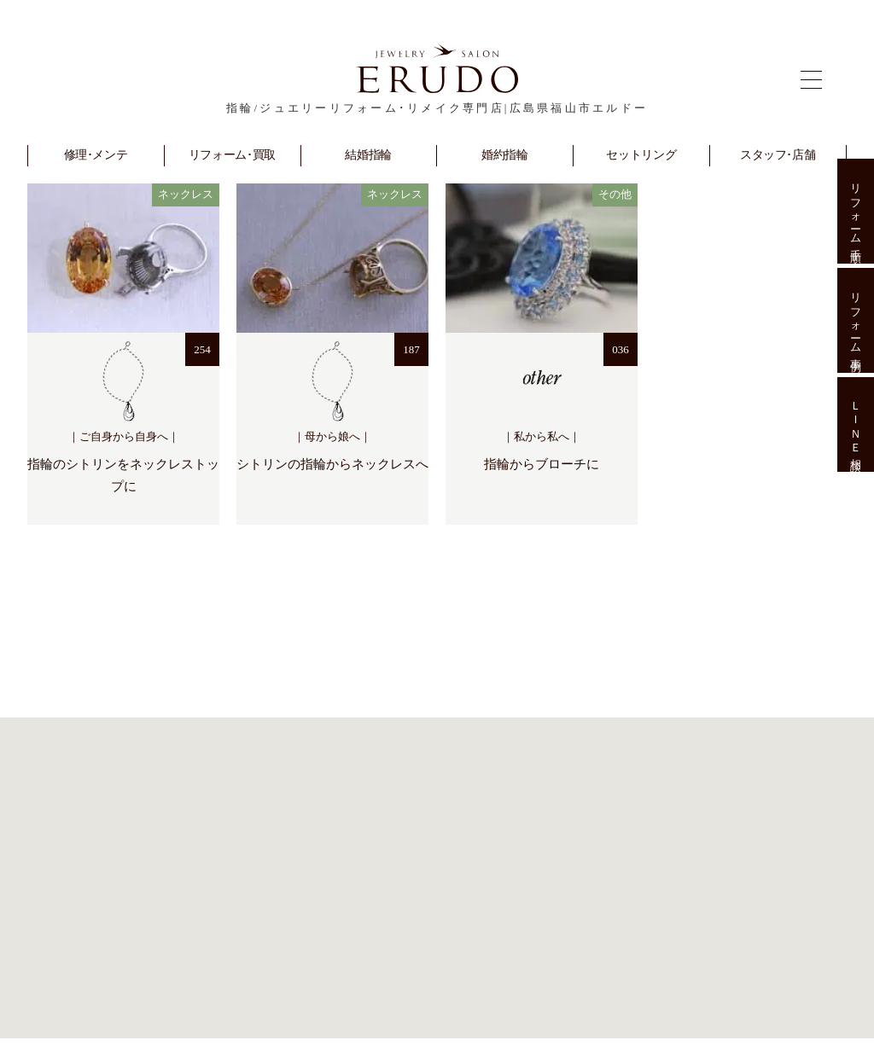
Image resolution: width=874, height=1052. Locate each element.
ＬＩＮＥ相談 (855, 425)
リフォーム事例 (855, 320)
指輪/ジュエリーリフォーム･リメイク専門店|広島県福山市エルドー (437, 108)
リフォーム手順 (855, 211)
